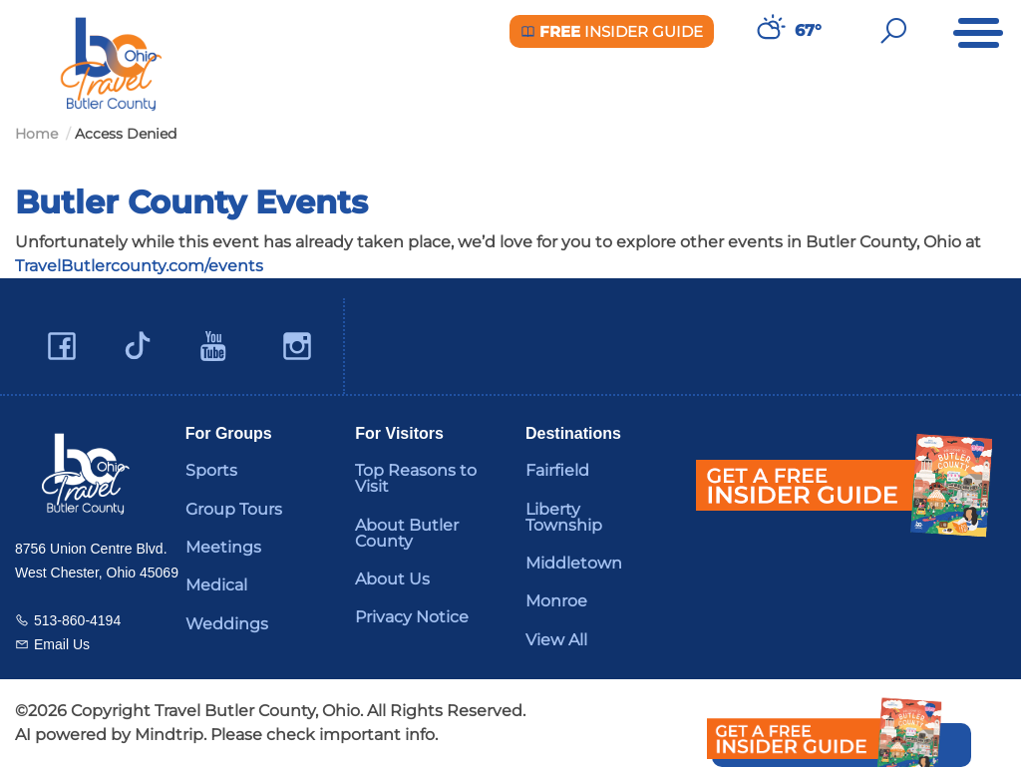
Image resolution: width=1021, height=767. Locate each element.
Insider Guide (611, 31)
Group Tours (233, 509)
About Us (392, 579)
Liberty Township (563, 517)
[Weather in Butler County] (769, 31)
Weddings (226, 623)
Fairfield (557, 470)
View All (556, 639)
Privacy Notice (412, 616)
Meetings (223, 547)
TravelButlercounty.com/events (139, 265)
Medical (216, 584)
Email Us (62, 644)
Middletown (573, 563)
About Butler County (407, 533)
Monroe (556, 600)
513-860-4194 (77, 620)
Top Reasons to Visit (416, 478)
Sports (211, 470)
